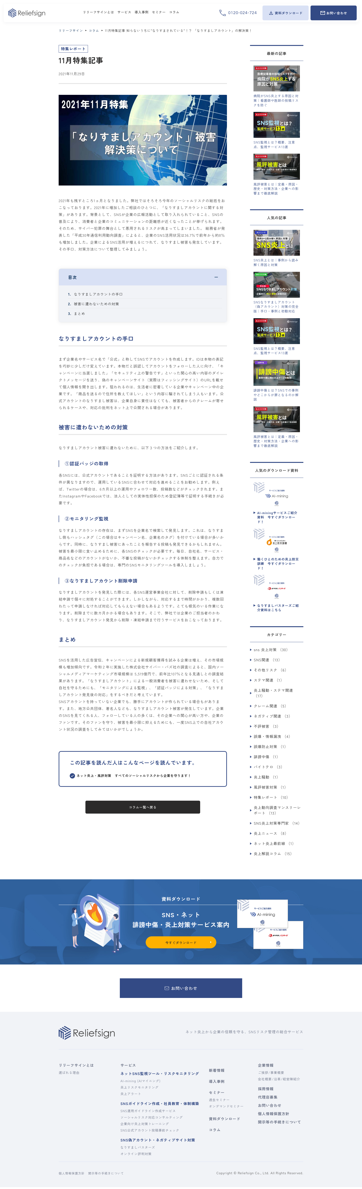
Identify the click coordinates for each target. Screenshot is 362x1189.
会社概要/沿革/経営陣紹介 (279, 1080)
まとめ (80, 313)
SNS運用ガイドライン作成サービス (148, 1112)
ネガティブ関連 (273, 716)
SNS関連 (268, 659)
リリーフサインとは (76, 1067)
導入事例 (217, 1083)
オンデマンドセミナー (226, 1108)
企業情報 (266, 1067)
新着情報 (217, 1072)
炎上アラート (130, 1095)
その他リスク (271, 670)
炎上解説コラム (274, 853)
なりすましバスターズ (137, 1149)
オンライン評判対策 (135, 1155)
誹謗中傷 (267, 756)
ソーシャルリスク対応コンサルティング (151, 1119)
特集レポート (272, 797)
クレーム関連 (271, 706)
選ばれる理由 (69, 1074)
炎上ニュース (271, 833)
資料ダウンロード (224, 1120)
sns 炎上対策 (272, 649)
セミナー (217, 1094)
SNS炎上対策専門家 (278, 823)
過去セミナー (219, 1101)
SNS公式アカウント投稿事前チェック (149, 1132)
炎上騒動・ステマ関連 (273, 692)
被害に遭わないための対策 (97, 303)
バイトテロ (269, 767)
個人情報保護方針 (273, 1115)
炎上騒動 (267, 777)
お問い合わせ (269, 1107)
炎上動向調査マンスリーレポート (277, 810)
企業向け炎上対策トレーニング (144, 1125)
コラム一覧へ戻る (143, 807)
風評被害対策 (271, 787)
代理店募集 (268, 1099)
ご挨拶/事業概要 (271, 1074)
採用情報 (266, 1090)
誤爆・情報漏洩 (273, 736)
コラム (215, 1131)
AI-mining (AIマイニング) (140, 1082)
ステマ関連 (269, 680)
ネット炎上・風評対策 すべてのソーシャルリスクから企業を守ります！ (134, 775)
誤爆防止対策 (271, 746)
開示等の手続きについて (279, 1124)
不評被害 (267, 726)
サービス (128, 1067)
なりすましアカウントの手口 (99, 294)
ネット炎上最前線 (275, 843)
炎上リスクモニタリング (139, 1089)
